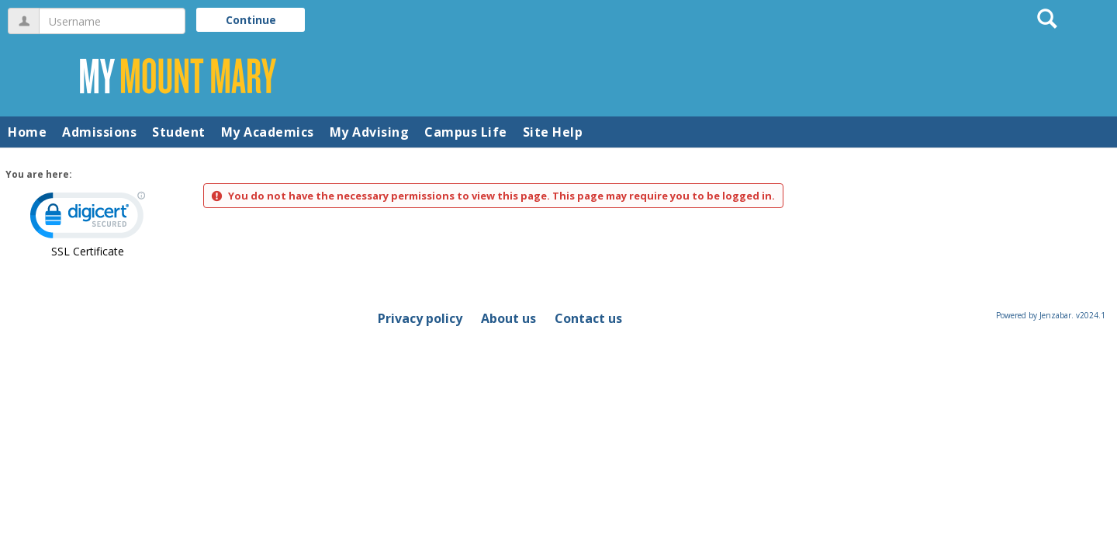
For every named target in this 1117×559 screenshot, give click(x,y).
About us (508, 318)
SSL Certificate (87, 251)
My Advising (370, 132)
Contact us (588, 318)
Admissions (99, 132)
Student (179, 132)
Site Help (553, 132)
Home (27, 132)
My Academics (267, 132)
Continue (251, 19)
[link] (87, 218)
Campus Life (465, 132)
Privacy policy (420, 318)
